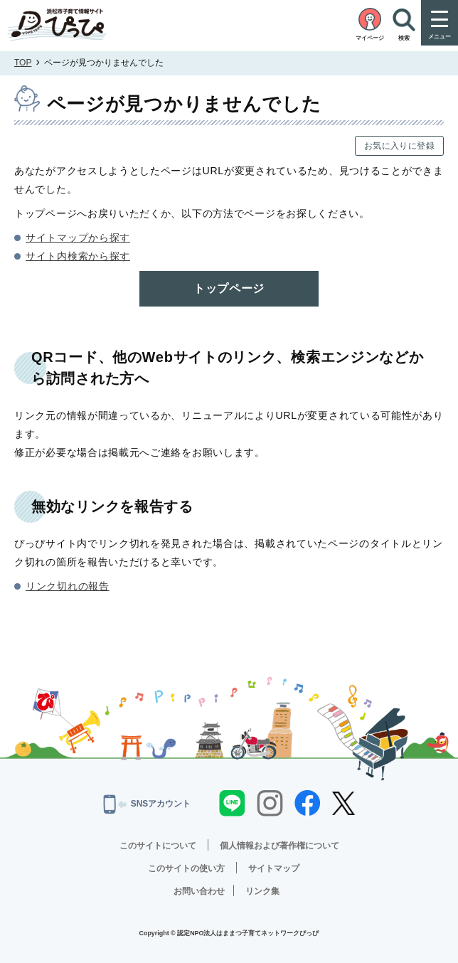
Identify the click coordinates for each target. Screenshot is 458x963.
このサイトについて (157, 846)
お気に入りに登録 (399, 146)
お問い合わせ (199, 891)
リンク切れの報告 (68, 586)
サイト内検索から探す (78, 256)
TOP (22, 63)
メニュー (439, 36)
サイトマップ (273, 868)
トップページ (229, 288)
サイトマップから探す (78, 237)
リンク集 (262, 891)
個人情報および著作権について (279, 846)
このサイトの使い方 (186, 868)
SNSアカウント (147, 804)
